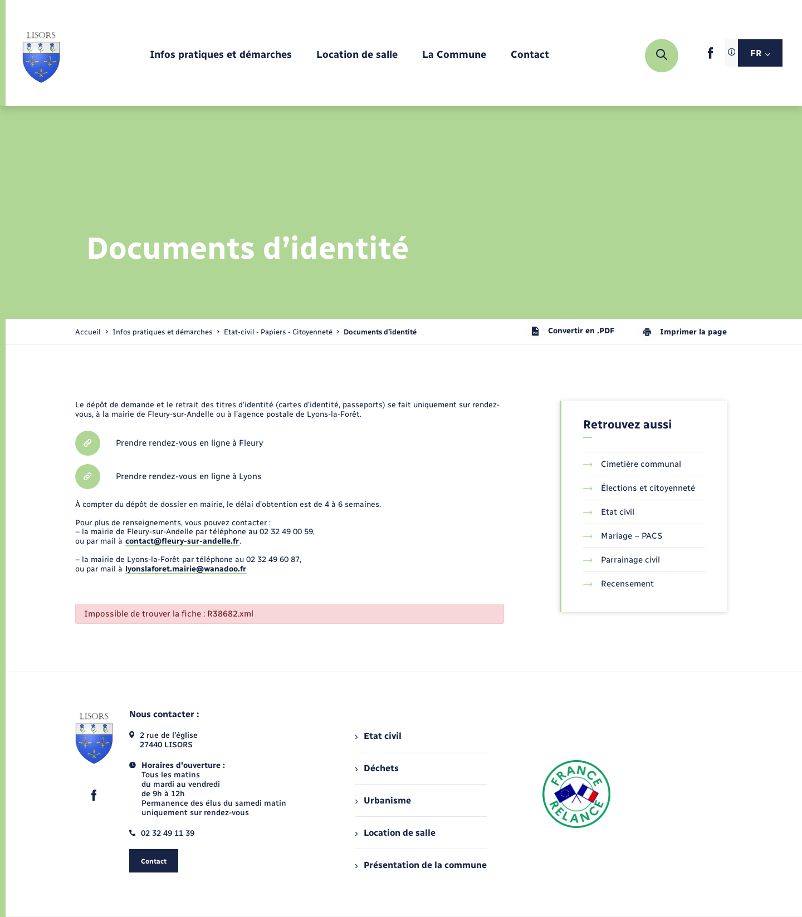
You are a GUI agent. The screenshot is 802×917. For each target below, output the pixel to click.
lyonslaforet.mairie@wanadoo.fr (185, 569)
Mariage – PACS (622, 536)
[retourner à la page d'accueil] (41, 55)
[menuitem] (221, 55)
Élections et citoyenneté (639, 488)
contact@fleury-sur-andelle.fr (182, 541)
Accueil (88, 332)
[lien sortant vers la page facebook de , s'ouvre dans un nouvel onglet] (710, 56)
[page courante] (380, 332)
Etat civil (608, 512)
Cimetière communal (632, 464)
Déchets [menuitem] (377, 768)
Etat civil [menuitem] (378, 736)
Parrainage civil (621, 560)
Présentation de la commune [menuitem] (421, 865)
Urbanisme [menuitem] (383, 800)
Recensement (618, 584)
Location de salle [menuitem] (395, 832)
